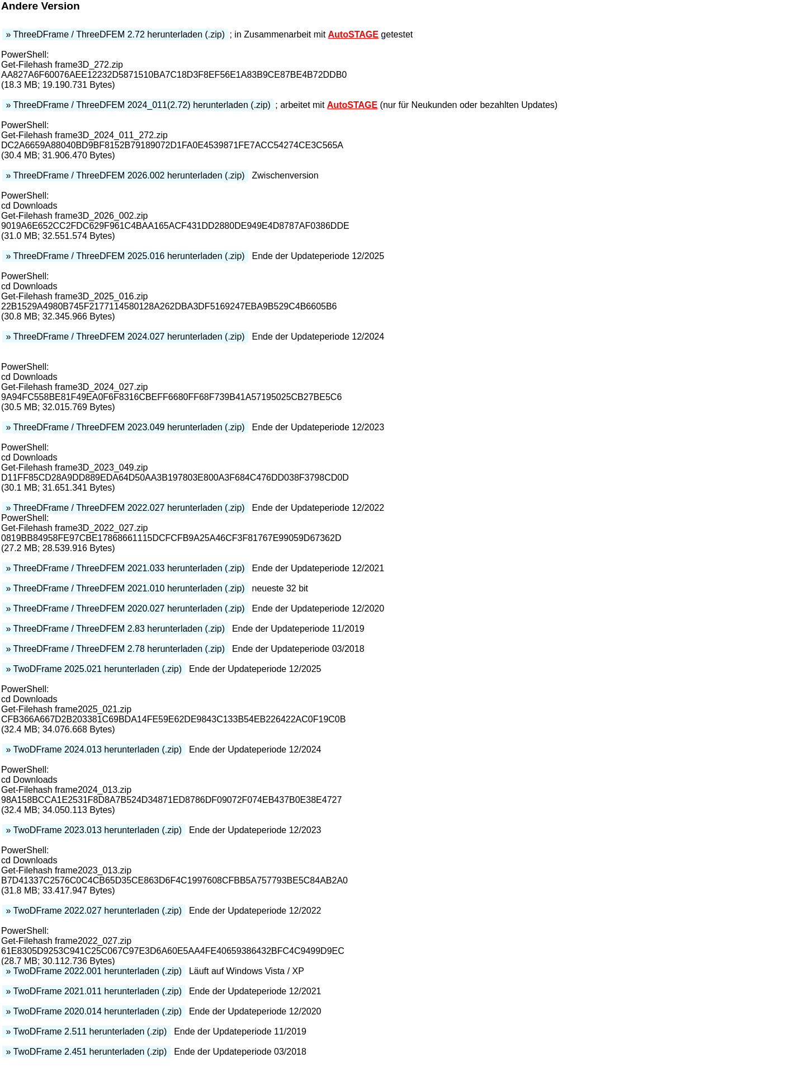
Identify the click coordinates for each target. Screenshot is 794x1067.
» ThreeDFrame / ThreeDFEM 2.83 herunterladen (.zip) (115, 628)
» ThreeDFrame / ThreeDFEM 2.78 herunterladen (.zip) (115, 649)
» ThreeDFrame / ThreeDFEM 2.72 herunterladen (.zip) (115, 34)
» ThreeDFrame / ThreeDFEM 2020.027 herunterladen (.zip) (125, 608)
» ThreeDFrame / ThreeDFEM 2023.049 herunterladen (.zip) (125, 427)
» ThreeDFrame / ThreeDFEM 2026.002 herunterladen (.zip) (125, 175)
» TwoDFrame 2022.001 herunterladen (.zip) (93, 971)
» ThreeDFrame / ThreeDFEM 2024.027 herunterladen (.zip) (125, 336)
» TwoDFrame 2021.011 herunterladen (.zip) (93, 991)
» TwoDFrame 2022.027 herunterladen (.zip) (93, 910)
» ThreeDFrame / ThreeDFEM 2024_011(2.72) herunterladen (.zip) (138, 105)
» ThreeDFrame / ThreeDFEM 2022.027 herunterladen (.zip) (125, 508)
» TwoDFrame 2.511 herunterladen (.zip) (86, 1031)
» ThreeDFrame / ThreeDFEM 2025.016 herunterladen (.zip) (125, 256)
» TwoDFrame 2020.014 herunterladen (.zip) (93, 1011)
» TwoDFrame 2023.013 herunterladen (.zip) (93, 830)
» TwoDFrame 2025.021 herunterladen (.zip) (93, 669)
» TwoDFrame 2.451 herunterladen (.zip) (86, 1051)
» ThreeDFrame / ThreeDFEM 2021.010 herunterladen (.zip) (125, 588)
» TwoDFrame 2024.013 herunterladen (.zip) (93, 749)
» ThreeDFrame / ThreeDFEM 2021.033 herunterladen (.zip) (125, 568)
